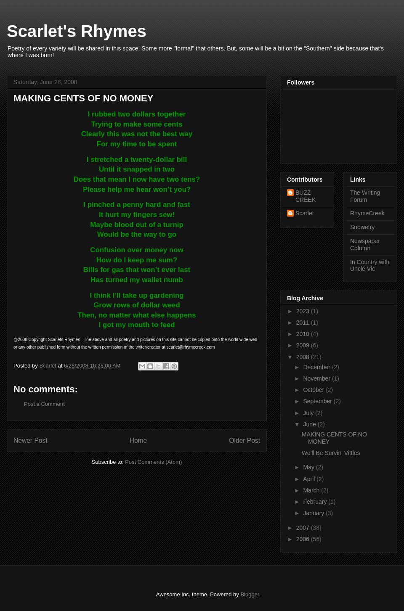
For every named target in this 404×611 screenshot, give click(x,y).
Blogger (249, 594)
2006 (303, 539)
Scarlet (304, 213)
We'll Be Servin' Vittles (331, 453)
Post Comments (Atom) (153, 462)
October (314, 389)
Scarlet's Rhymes (76, 31)
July (309, 413)
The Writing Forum (365, 196)
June (310, 424)
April (309, 479)
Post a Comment (44, 404)
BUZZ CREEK (305, 196)
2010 (303, 334)
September (318, 401)
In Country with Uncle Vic (369, 265)
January (314, 513)
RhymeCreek (367, 213)
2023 (303, 311)
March (312, 490)
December (317, 367)
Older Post (244, 440)
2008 (303, 357)
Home (138, 440)
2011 (303, 322)
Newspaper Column (365, 244)
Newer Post (30, 440)
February (315, 501)
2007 (303, 527)
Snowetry (362, 227)
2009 (303, 345)
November (317, 378)
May (309, 467)
